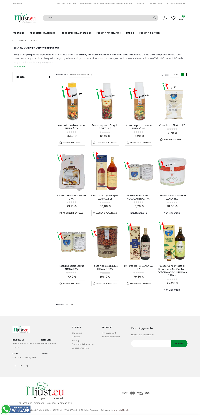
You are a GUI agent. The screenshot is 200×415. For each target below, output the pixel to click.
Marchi (22, 41)
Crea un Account (176, 3)
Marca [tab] (33, 77)
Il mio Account (109, 332)
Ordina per (62, 74)
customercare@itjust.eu (24, 356)
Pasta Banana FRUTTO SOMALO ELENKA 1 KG (139, 196)
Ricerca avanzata (111, 335)
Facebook (15, 365)
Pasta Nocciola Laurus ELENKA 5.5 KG (105, 267)
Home (13, 40)
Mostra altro (20, 66)
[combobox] (100, 18)
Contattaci (156, 3)
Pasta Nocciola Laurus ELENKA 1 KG (72, 267)
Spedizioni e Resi (80, 347)
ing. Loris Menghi (121, 409)
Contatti (76, 335)
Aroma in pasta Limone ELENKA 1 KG (139, 126)
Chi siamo (77, 332)
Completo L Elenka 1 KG (172, 124)
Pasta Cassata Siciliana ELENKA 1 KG (172, 196)
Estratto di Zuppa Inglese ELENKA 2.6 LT (105, 196)
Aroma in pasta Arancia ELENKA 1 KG (72, 126)
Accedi (140, 3)
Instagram (21, 365)
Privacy (75, 339)
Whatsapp (26, 365)
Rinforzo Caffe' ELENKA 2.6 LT (139, 267)
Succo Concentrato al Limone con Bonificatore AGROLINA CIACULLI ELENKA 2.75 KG (172, 270)
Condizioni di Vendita (83, 343)
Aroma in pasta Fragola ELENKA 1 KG (105, 126)
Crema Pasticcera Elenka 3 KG (72, 196)
